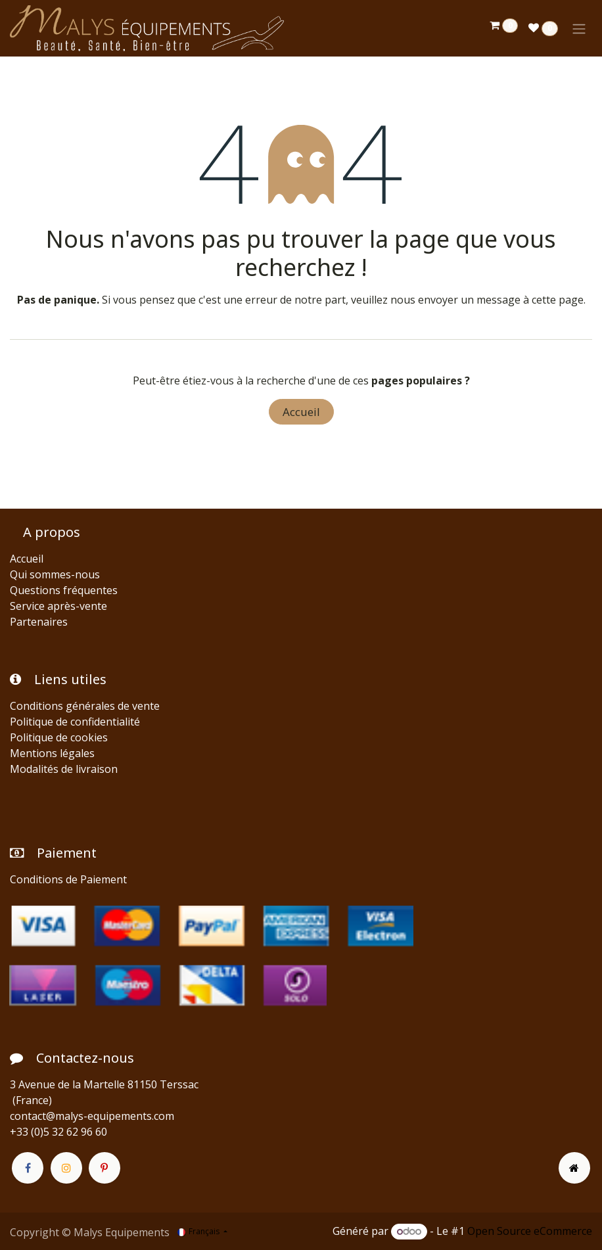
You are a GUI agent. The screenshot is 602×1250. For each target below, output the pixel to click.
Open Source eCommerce (529, 1231)
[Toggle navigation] (579, 28)
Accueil (301, 411)
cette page (558, 299)
